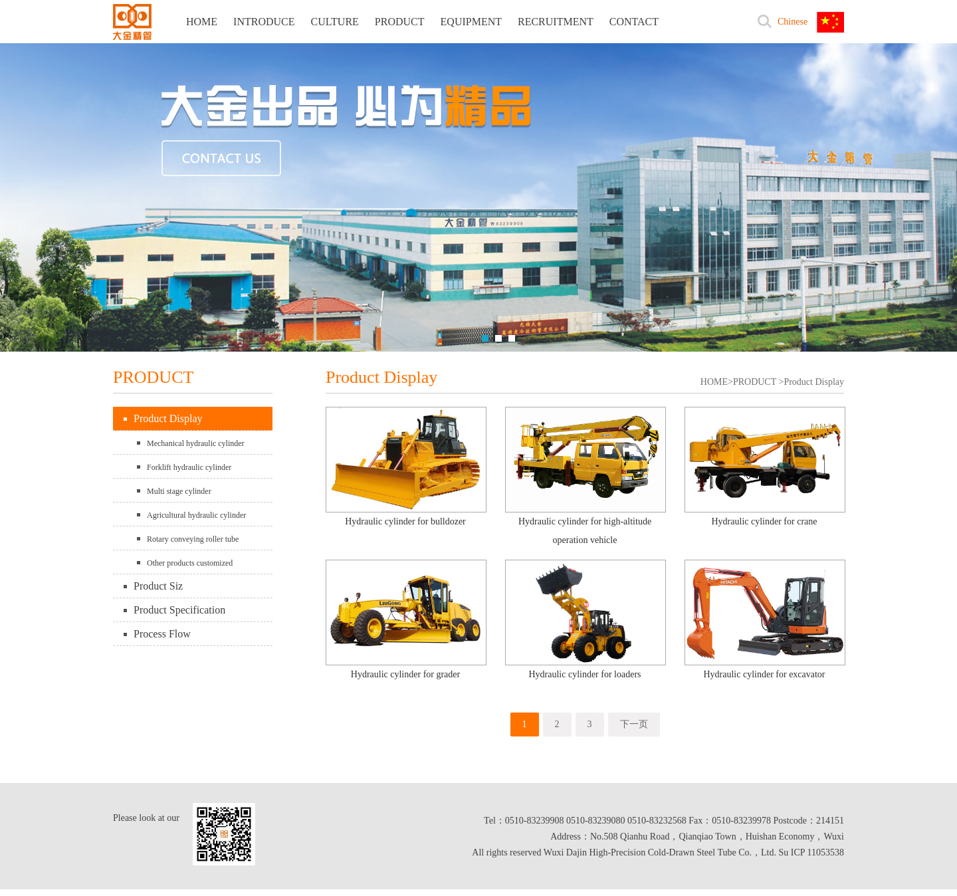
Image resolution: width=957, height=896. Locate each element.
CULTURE (335, 21)
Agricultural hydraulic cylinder (196, 515)
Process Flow (162, 633)
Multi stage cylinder (179, 491)
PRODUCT (400, 21)
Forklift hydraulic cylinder (189, 467)
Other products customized (190, 563)
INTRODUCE (263, 21)
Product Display (168, 418)
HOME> (716, 382)
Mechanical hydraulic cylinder (196, 443)
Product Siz (158, 586)
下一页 (634, 724)
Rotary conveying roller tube (193, 539)
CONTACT (634, 21)
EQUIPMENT (471, 21)
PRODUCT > (758, 382)
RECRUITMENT (555, 21)
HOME (201, 21)
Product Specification (179, 610)
